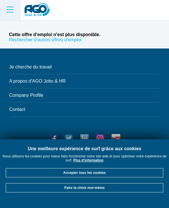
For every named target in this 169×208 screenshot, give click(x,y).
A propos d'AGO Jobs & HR (37, 81)
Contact (17, 109)
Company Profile (26, 95)
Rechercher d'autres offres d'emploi (45, 39)
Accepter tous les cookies (84, 173)
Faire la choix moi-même (84, 188)
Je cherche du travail (30, 66)
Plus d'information (88, 160)
